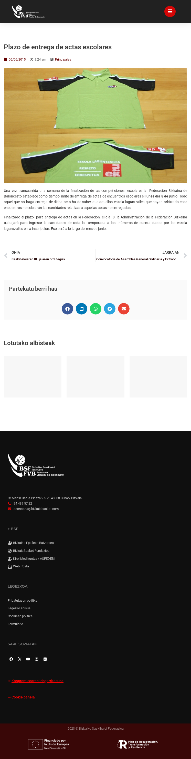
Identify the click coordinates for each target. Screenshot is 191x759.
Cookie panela (23, 697)
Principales (63, 59)
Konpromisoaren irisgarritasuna (37, 681)
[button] (67, 308)
